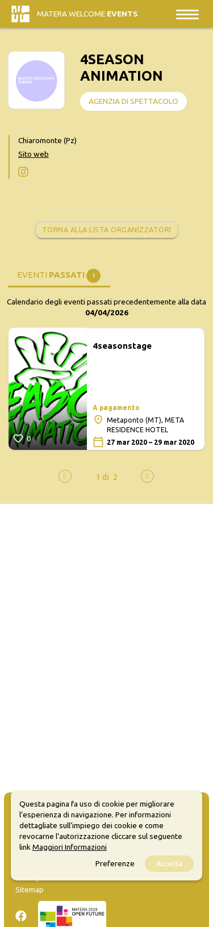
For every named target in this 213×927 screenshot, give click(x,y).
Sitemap (29, 889)
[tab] (59, 274)
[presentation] (65, 476)
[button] (102, 476)
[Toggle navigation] (187, 14)
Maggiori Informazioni (69, 846)
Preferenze (115, 863)
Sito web (33, 153)
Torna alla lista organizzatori (107, 229)
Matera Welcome (87, 13)
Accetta (169, 863)
